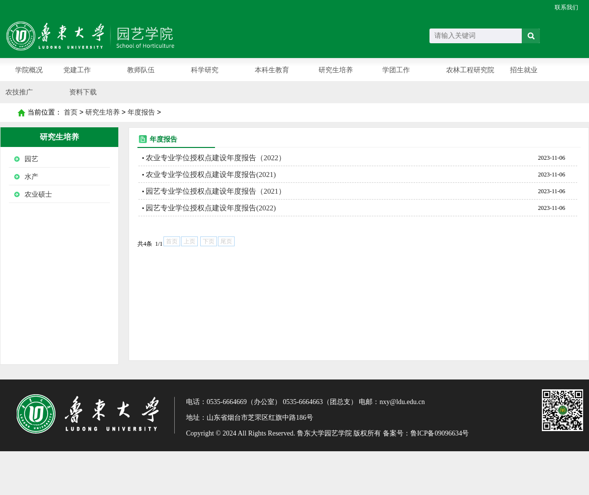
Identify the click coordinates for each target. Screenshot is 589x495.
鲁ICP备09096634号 (439, 433)
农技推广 (19, 92)
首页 (21, 112)
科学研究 (204, 70)
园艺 (31, 159)
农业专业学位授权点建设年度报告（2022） (216, 158)
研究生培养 (336, 70)
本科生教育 (272, 70)
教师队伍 (141, 70)
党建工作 (77, 70)
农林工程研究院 (470, 70)
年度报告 (141, 112)
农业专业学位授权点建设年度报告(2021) (211, 174)
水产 (31, 176)
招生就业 (523, 70)
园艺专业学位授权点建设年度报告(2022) (211, 208)
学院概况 (29, 70)
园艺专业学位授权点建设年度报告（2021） (216, 191)
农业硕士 (38, 194)
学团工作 (396, 70)
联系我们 (566, 7)
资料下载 (83, 92)
